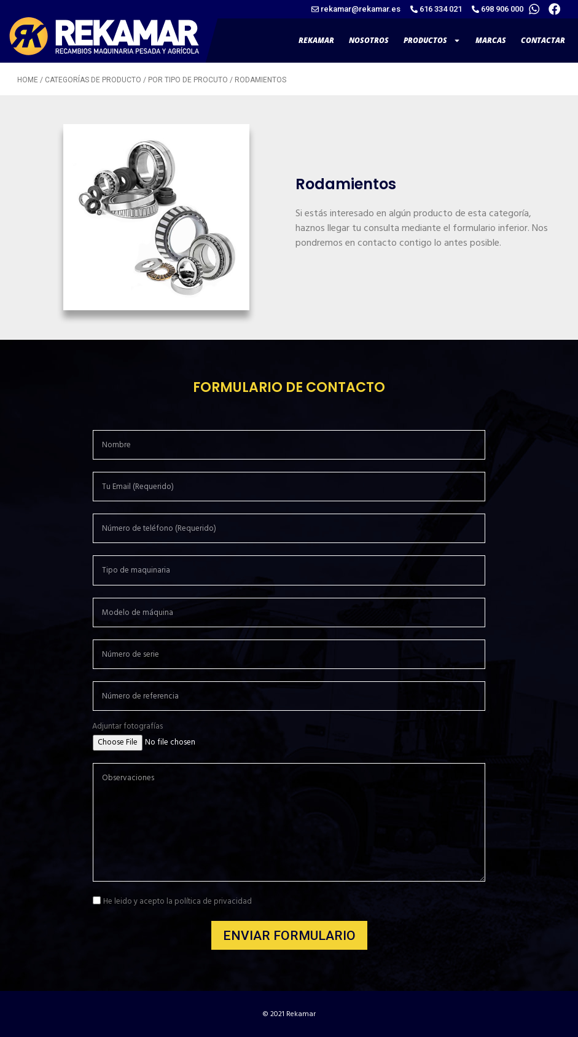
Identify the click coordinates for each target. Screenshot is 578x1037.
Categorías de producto (93, 80)
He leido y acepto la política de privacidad (177, 902)
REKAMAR (316, 40)
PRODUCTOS (432, 40)
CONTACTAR (543, 40)
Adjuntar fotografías (127, 726)
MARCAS (490, 40)
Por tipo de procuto (188, 80)
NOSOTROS (369, 40)
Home (27, 80)
